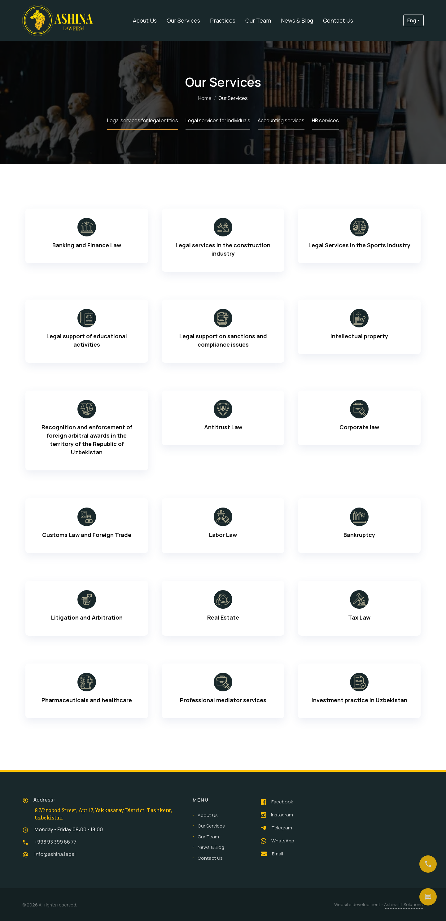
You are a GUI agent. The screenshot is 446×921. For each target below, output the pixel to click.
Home (205, 98)
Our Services (183, 20)
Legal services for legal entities (142, 120)
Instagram (277, 814)
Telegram (276, 827)
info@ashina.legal (55, 854)
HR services (325, 120)
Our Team (258, 20)
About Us (145, 20)
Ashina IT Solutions (403, 904)
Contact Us (338, 20)
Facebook (277, 801)
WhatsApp (277, 840)
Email (272, 853)
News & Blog (297, 20)
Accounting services (281, 120)
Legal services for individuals (218, 120)
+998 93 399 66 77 (55, 841)
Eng (411, 20)
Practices (222, 20)
